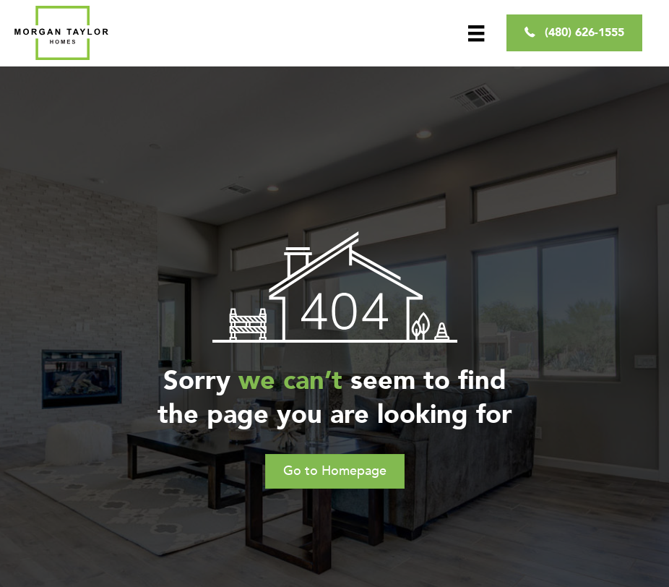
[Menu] (476, 32)
